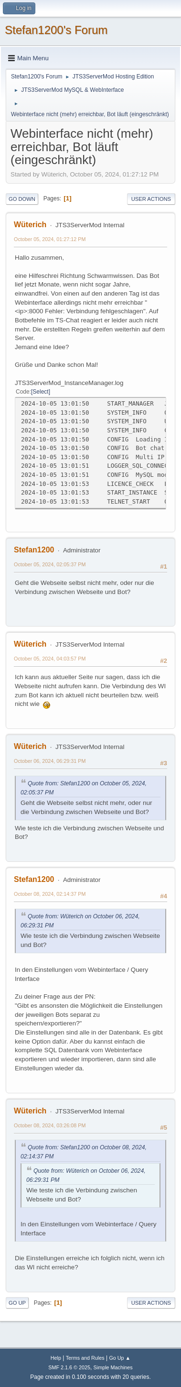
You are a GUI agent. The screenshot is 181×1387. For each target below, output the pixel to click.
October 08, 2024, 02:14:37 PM (49, 894)
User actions (151, 199)
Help (56, 1358)
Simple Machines (113, 1367)
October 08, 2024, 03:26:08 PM (49, 1125)
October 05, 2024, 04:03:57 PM (49, 658)
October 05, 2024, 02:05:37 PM (49, 564)
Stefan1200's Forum (56, 29)
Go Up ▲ (119, 1358)
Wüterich (30, 224)
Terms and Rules (85, 1358)
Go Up (17, 1303)
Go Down (22, 199)
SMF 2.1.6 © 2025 (69, 1367)
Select (40, 391)
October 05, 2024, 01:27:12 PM (49, 239)
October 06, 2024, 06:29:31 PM (49, 761)
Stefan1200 (34, 550)
